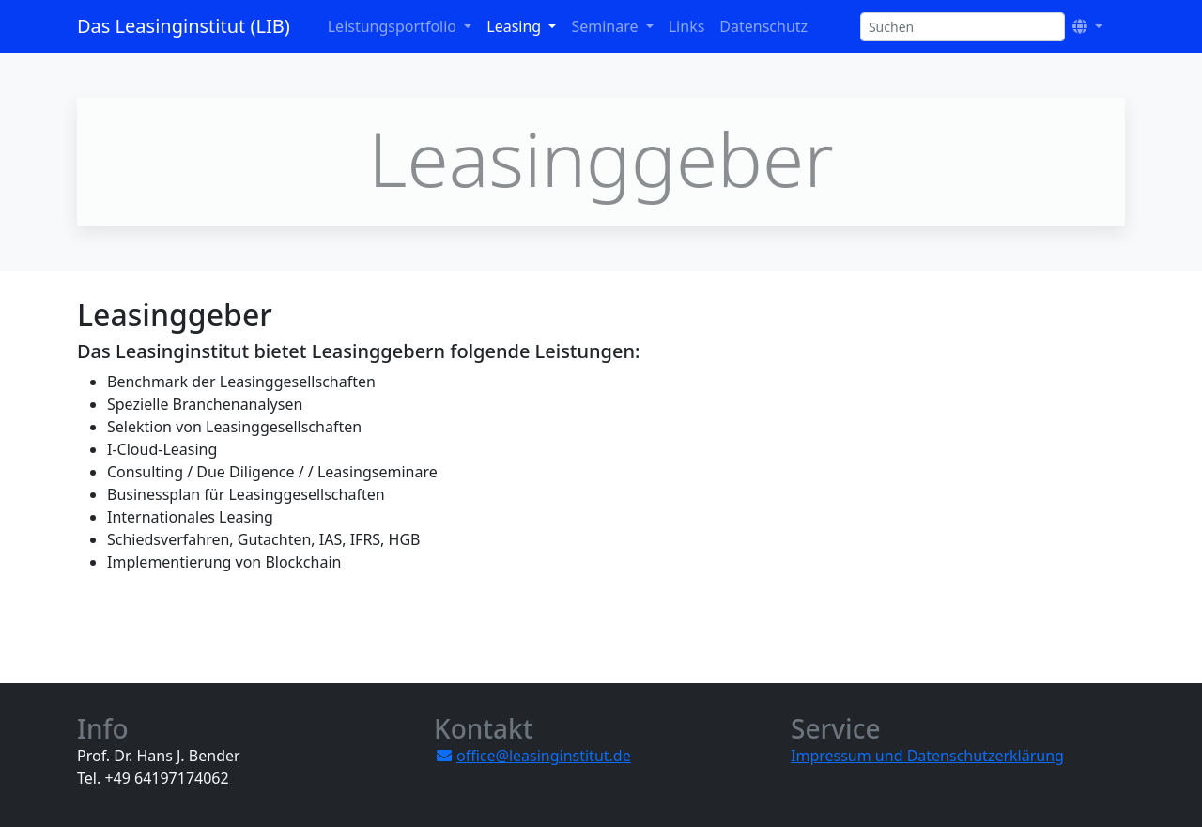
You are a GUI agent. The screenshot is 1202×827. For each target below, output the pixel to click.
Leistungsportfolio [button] (394, 26)
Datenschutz (763, 26)
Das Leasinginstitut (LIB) (183, 26)
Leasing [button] (515, 26)
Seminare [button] (606, 26)
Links (687, 26)
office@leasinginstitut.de (543, 755)
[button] (1087, 26)
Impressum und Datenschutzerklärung (927, 755)
